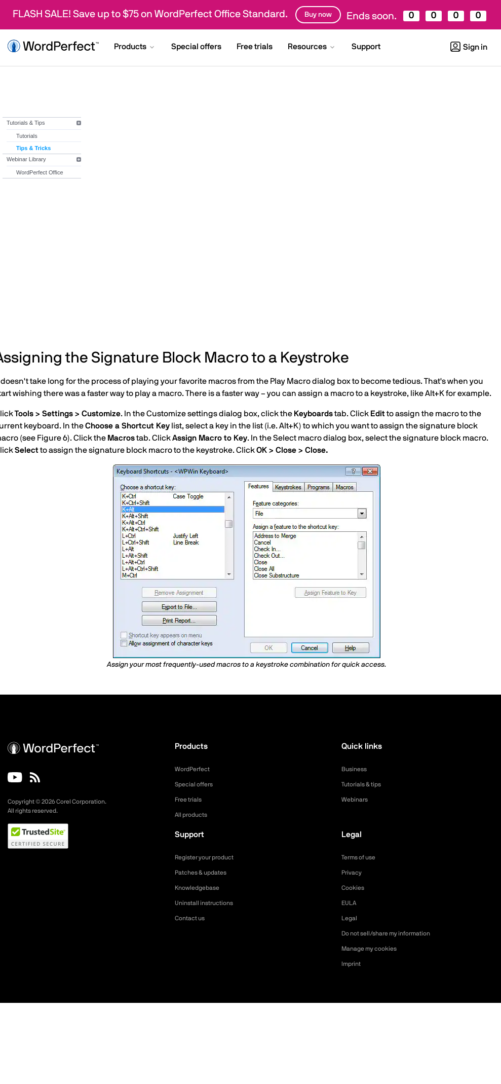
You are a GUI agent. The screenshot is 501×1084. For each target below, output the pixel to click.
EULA (350, 903)
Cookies (354, 887)
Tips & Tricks (33, 148)
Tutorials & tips (364, 784)
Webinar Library (26, 159)
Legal (350, 918)
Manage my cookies (373, 948)
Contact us (192, 918)
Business (355, 769)
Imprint (352, 963)
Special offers (197, 784)
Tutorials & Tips (26, 123)
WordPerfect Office (39, 172)
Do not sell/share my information (393, 933)
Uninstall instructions (208, 903)
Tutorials (26, 136)
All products (194, 814)
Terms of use (361, 857)
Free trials (191, 799)
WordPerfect (195, 769)
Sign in (468, 47)
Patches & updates (205, 872)
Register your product (209, 857)
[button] (135, 47)
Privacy (353, 872)
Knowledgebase (200, 887)
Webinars (356, 799)
